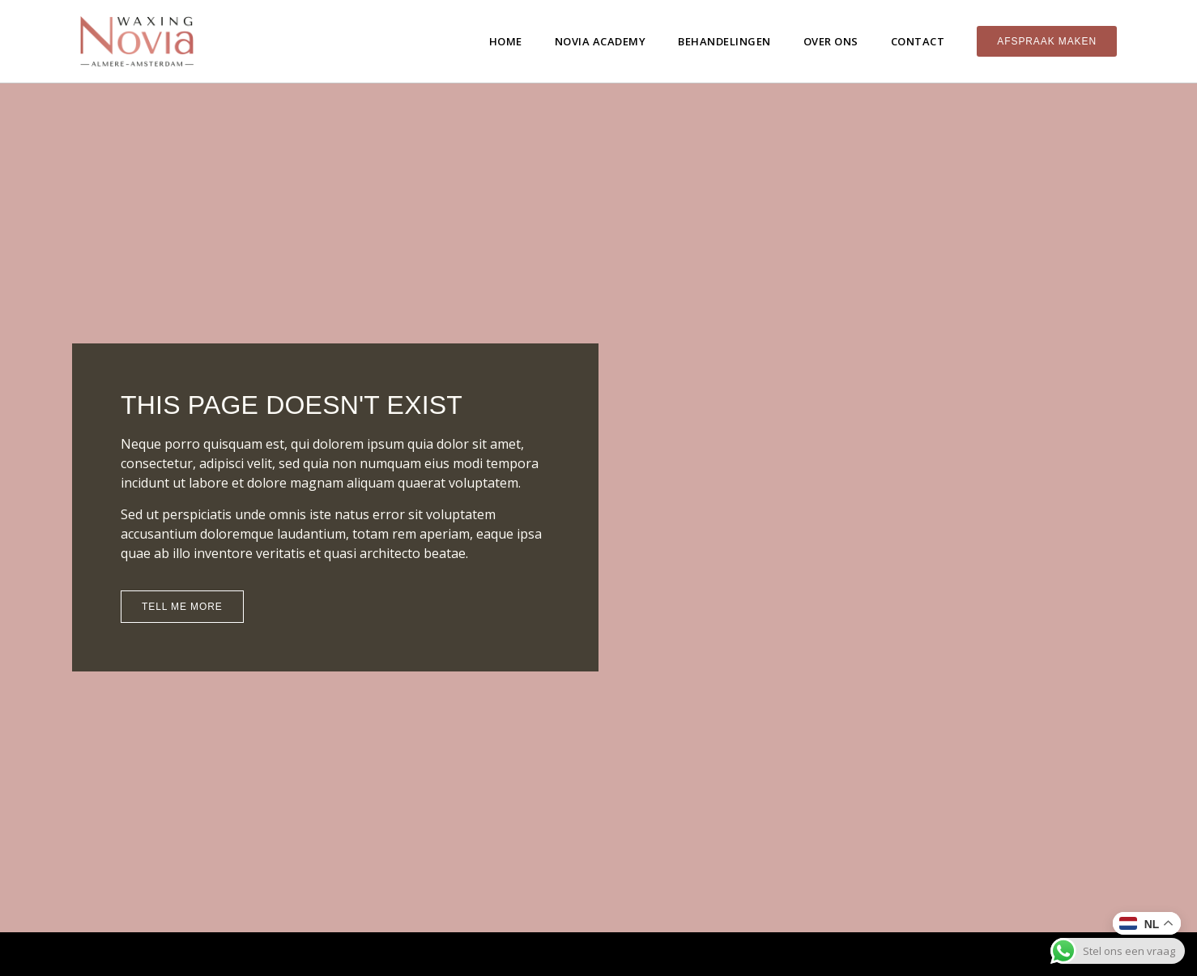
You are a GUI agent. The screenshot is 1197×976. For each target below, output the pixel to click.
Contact (918, 41)
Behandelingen (724, 41)
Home (505, 41)
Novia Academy (600, 41)
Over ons (830, 41)
